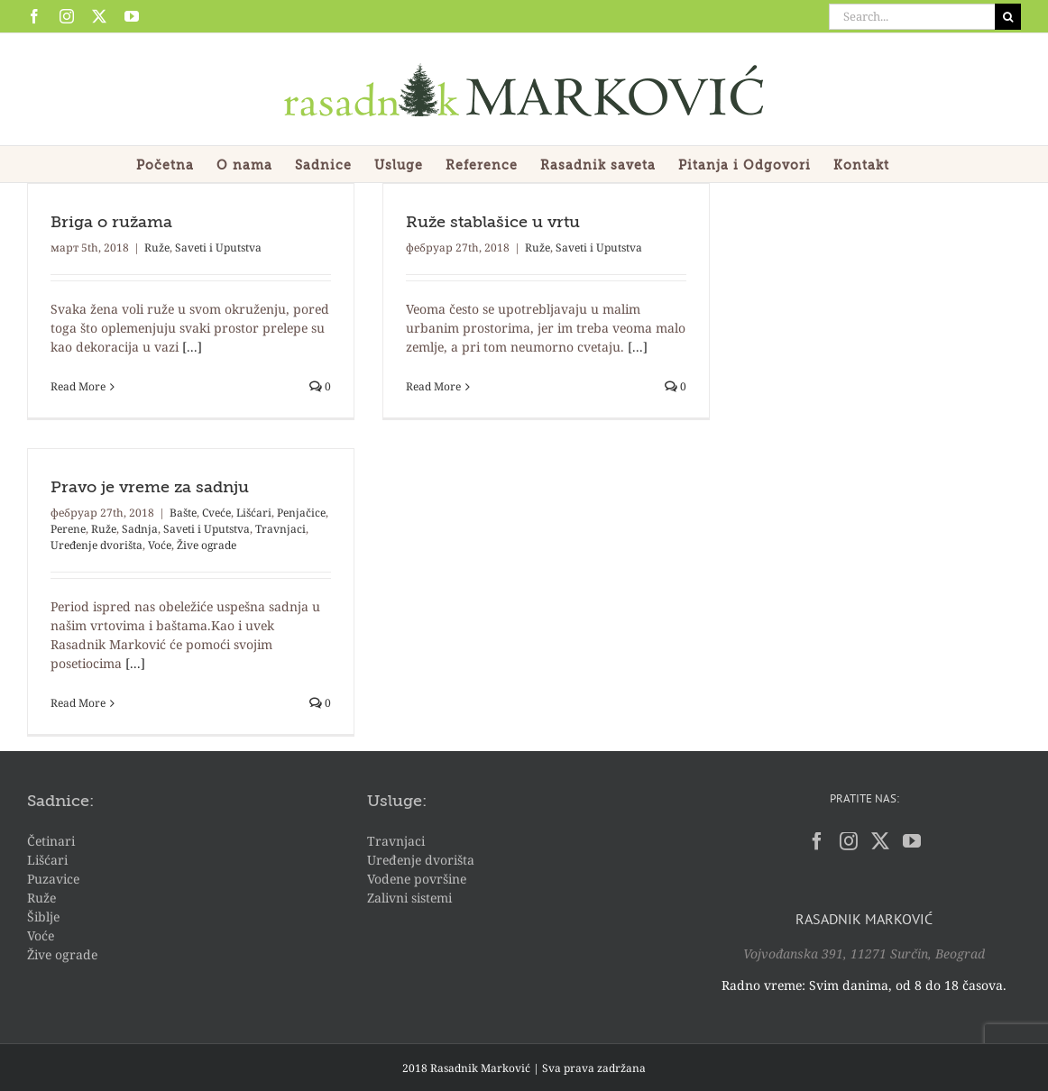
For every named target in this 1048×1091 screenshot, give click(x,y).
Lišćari (253, 512)
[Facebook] (817, 841)
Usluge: (397, 801)
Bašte (183, 512)
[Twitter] (880, 841)
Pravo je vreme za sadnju (150, 488)
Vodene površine (416, 878)
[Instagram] (849, 841)
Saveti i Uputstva (218, 247)
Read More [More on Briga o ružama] (78, 386)
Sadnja (140, 528)
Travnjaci (280, 528)
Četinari (51, 840)
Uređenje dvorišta (96, 545)
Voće (159, 545)
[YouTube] (912, 841)
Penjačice (301, 512)
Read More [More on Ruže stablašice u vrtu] (433, 386)
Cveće (216, 512)
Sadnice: (60, 801)
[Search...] (912, 17)
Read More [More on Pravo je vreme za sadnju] (78, 703)
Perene (68, 528)
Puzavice (53, 878)
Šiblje (43, 916)
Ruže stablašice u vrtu (493, 223)
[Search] (1008, 17)
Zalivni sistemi (409, 897)
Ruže (157, 247)
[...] (192, 346)
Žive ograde (206, 545)
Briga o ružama (111, 223)
